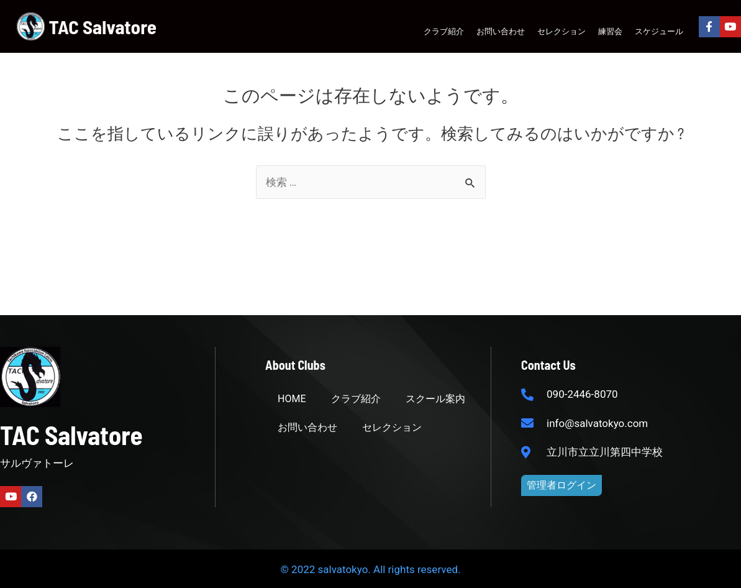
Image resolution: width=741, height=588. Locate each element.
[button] (561, 485)
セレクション (561, 31)
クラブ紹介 (444, 31)
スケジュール (659, 31)
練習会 (610, 31)
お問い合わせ (500, 31)
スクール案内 (435, 399)
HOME (292, 399)
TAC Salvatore (103, 26)
